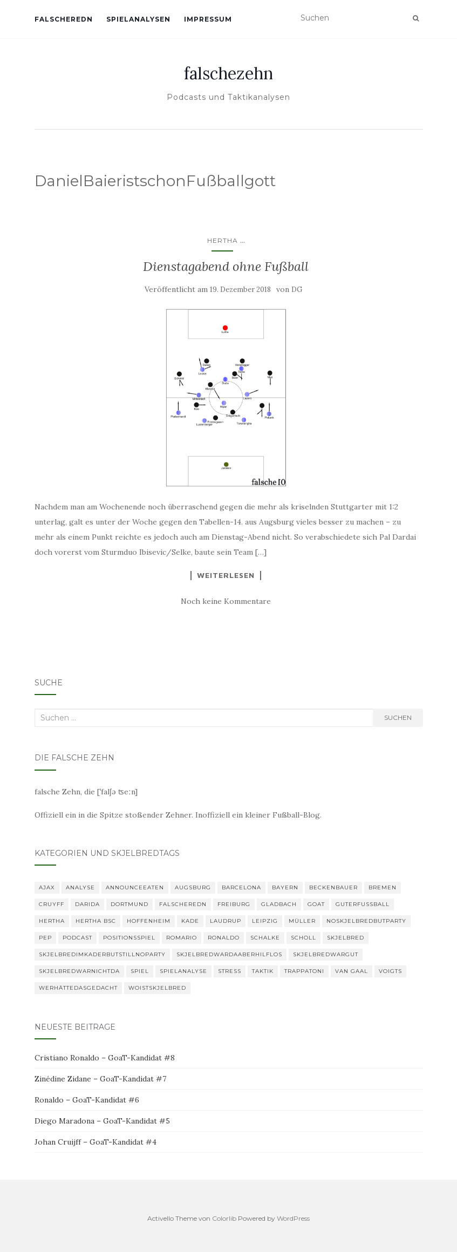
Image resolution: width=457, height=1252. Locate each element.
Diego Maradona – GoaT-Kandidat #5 (102, 1121)
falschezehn (228, 73)
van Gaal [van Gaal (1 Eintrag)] (351, 971)
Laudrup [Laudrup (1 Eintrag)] (225, 920)
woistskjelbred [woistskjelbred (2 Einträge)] (157, 987)
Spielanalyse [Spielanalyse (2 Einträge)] (183, 971)
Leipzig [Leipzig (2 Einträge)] (265, 920)
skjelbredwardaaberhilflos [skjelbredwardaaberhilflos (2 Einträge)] (229, 954)
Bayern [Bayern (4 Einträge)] (285, 887)
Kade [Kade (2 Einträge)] (190, 920)
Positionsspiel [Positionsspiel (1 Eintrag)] (129, 937)
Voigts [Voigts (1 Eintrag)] (390, 971)
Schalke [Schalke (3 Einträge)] (265, 937)
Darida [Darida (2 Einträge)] (87, 904)
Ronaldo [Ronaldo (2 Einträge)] (224, 937)
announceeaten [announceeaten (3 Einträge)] (135, 887)
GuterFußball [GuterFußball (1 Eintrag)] (363, 904)
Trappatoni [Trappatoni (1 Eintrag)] (304, 971)
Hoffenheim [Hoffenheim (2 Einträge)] (148, 920)
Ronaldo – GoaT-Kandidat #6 (87, 1100)
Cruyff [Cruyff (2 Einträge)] (51, 904)
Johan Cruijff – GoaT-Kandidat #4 (95, 1142)
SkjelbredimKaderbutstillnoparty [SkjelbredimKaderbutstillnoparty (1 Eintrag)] (102, 954)
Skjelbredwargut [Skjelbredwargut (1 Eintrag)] (325, 954)
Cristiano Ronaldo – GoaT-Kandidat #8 (105, 1058)
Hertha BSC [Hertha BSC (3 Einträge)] (96, 920)
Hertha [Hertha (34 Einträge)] (52, 920)
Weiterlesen (226, 575)
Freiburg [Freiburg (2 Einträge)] (233, 904)
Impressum (208, 19)
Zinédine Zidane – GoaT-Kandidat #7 (100, 1079)
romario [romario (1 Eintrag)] (181, 937)
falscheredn (64, 19)
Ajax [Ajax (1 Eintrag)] (47, 887)
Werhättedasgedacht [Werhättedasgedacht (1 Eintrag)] (78, 987)
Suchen (398, 717)
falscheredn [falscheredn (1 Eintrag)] (183, 904)
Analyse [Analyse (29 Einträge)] (80, 887)
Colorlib (224, 1218)
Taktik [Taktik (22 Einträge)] (263, 971)
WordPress (293, 1218)
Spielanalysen (138, 19)
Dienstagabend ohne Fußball (226, 266)
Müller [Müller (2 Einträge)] (302, 920)
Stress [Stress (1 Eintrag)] (229, 971)
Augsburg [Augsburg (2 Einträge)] (193, 887)
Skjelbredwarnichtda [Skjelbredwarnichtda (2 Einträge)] (79, 971)
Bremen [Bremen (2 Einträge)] (383, 887)
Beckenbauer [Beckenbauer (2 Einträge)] (333, 887)
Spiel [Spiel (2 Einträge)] (140, 971)
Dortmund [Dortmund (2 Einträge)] (129, 904)
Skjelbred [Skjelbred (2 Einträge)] (345, 937)
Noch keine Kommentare (226, 601)
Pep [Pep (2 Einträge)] (45, 937)
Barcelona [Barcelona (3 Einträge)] (241, 887)
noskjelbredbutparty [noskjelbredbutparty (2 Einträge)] (366, 920)
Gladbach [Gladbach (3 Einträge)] (279, 904)
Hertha (222, 240)
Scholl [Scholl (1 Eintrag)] (303, 937)
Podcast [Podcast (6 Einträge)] (77, 937)
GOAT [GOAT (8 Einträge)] (316, 904)
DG (296, 289)
